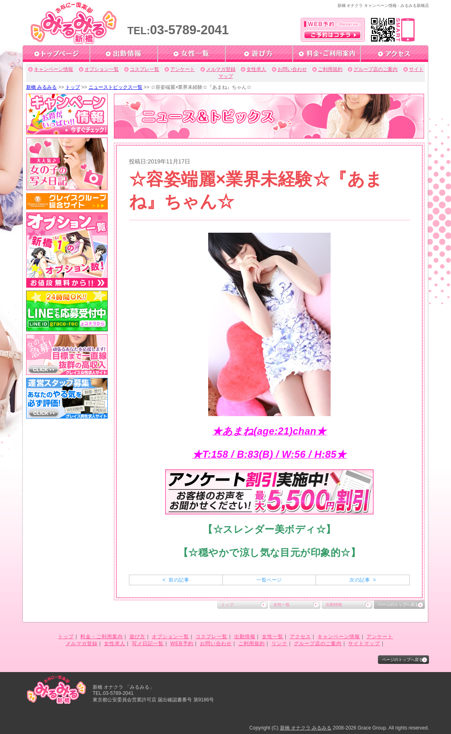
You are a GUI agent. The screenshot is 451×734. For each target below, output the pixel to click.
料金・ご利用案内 (101, 636)
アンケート (182, 69)
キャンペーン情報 (53, 69)
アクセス (300, 636)
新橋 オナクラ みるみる (306, 728)
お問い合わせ (292, 69)
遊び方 (137, 636)
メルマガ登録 (220, 69)
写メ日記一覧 (148, 643)
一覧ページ (269, 580)
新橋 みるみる (41, 87)
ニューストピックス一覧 (115, 87)
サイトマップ (364, 643)
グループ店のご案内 (375, 69)
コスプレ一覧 (144, 69)
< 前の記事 (175, 580)
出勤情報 (334, 604)
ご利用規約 (330, 69)
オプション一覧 (101, 69)
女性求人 (256, 69)
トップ (72, 87)
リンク (279, 643)
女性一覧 (281, 604)
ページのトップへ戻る (398, 604)
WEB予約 (181, 643)
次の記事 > (362, 580)
